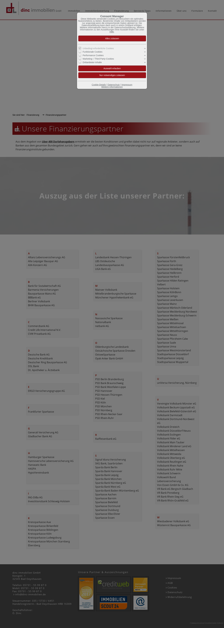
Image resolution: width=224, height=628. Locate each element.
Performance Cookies (93, 55)
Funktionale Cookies (92, 52)
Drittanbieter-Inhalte (92, 62)
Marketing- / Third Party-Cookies (98, 59)
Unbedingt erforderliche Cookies (98, 48)
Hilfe (112, 32)
